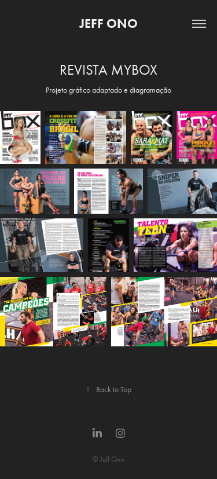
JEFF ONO (108, 23)
